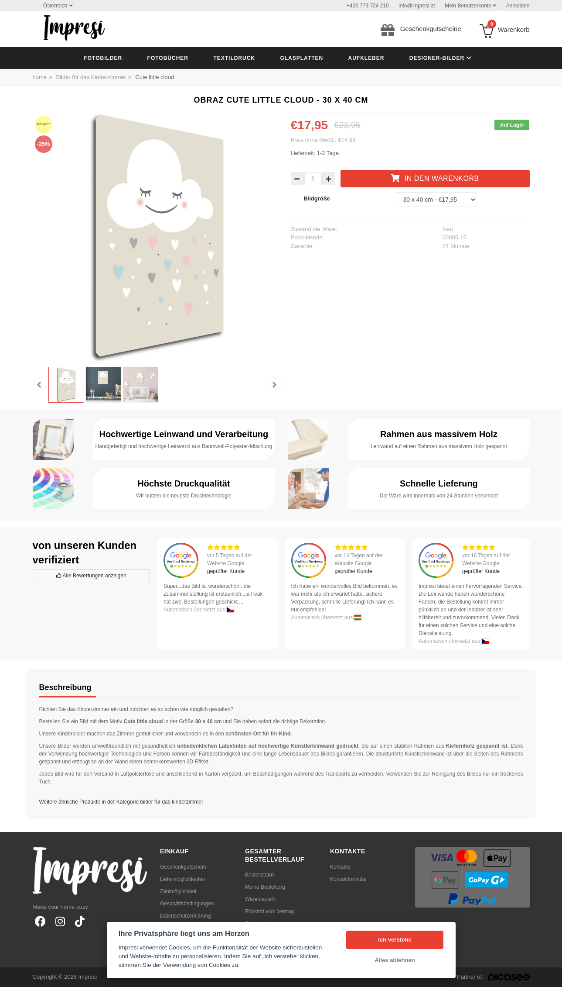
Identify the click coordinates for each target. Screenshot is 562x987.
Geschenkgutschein (183, 867)
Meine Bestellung (265, 887)
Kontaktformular (348, 879)
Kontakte (340, 867)
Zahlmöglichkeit (178, 891)
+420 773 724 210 (368, 6)
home (40, 77)
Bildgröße (316, 198)
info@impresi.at (417, 6)
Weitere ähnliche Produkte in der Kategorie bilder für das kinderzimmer (121, 802)
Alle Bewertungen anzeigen (91, 576)
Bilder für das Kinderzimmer (91, 77)
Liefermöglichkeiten (182, 879)
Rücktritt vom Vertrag (269, 911)
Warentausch (260, 899)
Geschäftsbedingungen (187, 904)
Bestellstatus (260, 875)
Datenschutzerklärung (185, 916)
